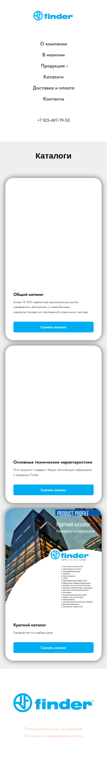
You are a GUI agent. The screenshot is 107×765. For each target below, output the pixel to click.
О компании (53, 43)
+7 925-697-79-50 (53, 120)
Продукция (53, 66)
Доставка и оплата (53, 88)
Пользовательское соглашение (53, 729)
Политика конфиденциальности (54, 736)
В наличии (53, 55)
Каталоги (53, 77)
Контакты (53, 99)
